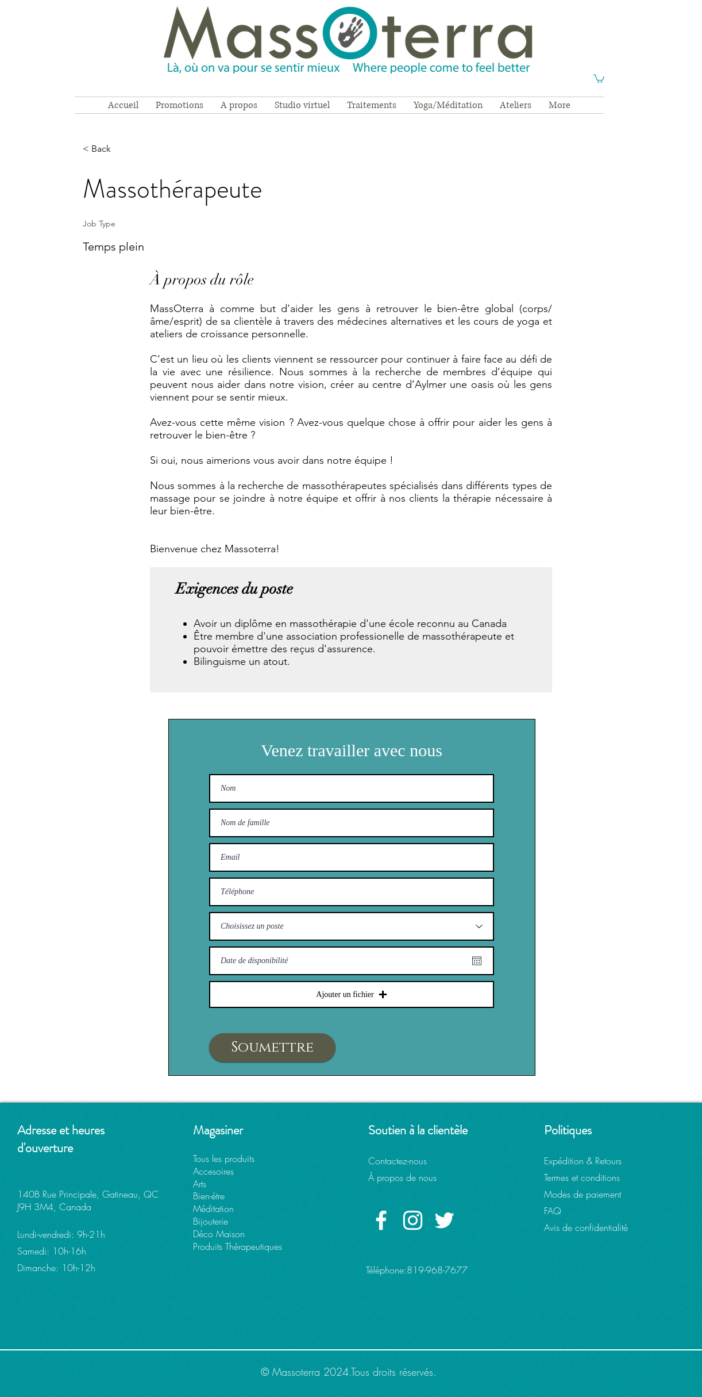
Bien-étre (209, 1196)
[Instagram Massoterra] (413, 1220)
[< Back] (123, 149)
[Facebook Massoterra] (381, 1220)
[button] (598, 78)
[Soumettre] (272, 1047)
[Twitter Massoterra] (444, 1220)
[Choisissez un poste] (351, 926)
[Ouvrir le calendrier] (476, 960)
